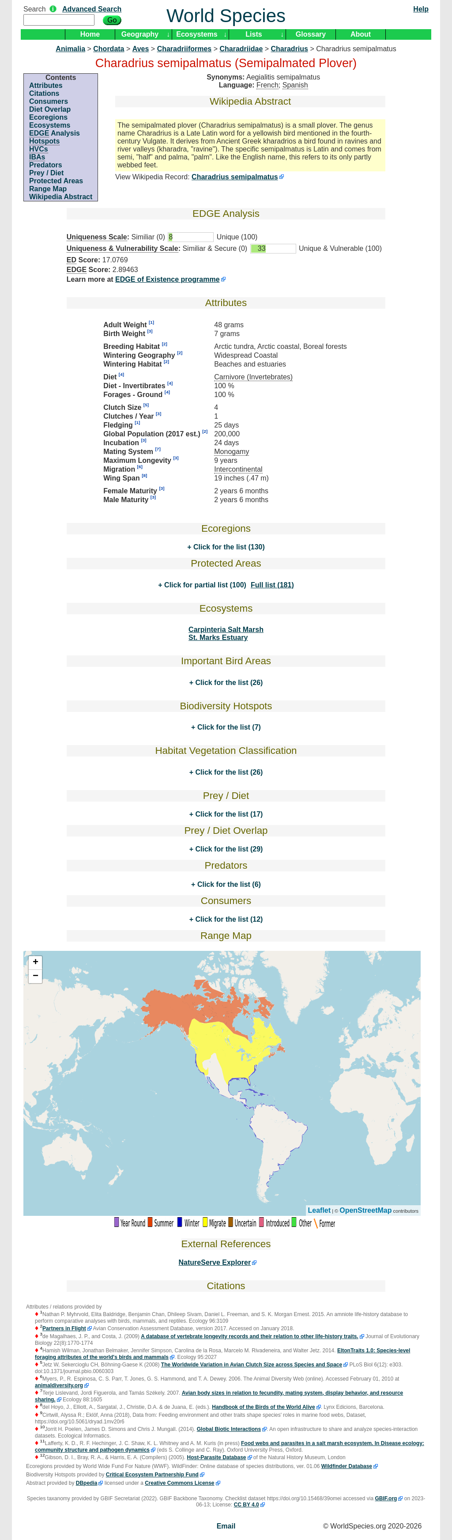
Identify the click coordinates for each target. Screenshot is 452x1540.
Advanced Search (91, 9)
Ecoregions (48, 117)
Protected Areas (56, 181)
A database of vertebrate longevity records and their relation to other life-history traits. (249, 1336)
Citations (44, 93)
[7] (158, 448)
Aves (140, 49)
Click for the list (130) (228, 547)
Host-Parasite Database (216, 1457)
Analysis (54, 133)
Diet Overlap (50, 109)
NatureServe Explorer (215, 1262)
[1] (151, 322)
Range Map (48, 189)
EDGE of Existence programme (167, 279)
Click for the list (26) (228, 682)
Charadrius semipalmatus (235, 177)
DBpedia (87, 1483)
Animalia (70, 49)
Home (90, 34)
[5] (146, 404)
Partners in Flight (64, 1328)
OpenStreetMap (365, 1210)
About (360, 34)
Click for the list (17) (228, 814)
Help (421, 9)
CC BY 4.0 (246, 1505)
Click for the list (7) (227, 727)
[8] (144, 475)
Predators (45, 165)
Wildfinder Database (346, 1466)
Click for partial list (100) (204, 585)
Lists (253, 34)
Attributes (46, 85)
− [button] (35, 976)
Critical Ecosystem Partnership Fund (152, 1475)
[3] (149, 331)
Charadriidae (241, 49)
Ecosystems (196, 34)
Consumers (48, 101)
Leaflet (319, 1210)
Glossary (311, 34)
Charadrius (289, 49)
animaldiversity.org (59, 1385)
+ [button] (35, 962)
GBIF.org (386, 1498)
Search (34, 9)
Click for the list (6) (227, 884)
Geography (139, 34)
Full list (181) (272, 585)
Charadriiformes (184, 49)
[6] (140, 466)
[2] (164, 343)
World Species (226, 15)
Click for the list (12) (228, 919)
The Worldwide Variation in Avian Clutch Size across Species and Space (251, 1365)
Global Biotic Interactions (229, 1429)
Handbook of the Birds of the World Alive (263, 1407)
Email (226, 1526)
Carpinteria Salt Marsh (226, 629)
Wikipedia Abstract (60, 197)
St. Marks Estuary (218, 637)
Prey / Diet (46, 173)
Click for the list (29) (228, 849)
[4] (121, 374)
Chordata (108, 49)
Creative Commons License (179, 1483)
